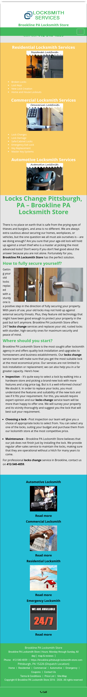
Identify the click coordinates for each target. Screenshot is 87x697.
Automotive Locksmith (43, 482)
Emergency (71, 668)
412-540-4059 (20, 660)
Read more (43, 516)
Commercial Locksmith (43, 521)
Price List (49, 676)
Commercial (40, 668)
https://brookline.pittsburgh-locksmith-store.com (56, 660)
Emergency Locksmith (43, 601)
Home (11, 668)
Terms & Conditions (30, 676)
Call (43, 692)
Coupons (36, 672)
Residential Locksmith (44, 561)
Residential (24, 668)
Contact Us (50, 672)
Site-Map (62, 676)
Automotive (56, 668)
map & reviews (46, 656)
